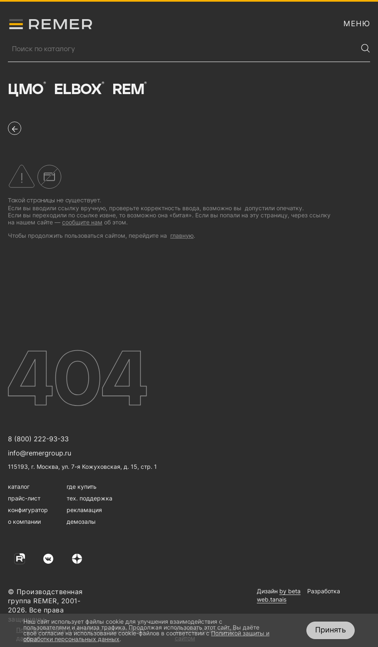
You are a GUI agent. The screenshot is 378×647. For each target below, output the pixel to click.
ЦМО (27, 89)
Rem (129, 89)
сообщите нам (82, 222)
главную (182, 235)
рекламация (84, 509)
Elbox (79, 89)
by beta (290, 591)
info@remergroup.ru (39, 453)
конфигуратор (28, 509)
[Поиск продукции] (183, 49)
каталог (19, 486)
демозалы (81, 521)
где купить (82, 486)
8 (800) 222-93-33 (38, 439)
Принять (330, 629)
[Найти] (365, 48)
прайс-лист (24, 498)
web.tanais (271, 599)
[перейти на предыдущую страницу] (14, 128)
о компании (24, 521)
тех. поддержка (89, 498)
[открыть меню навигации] (356, 23)
